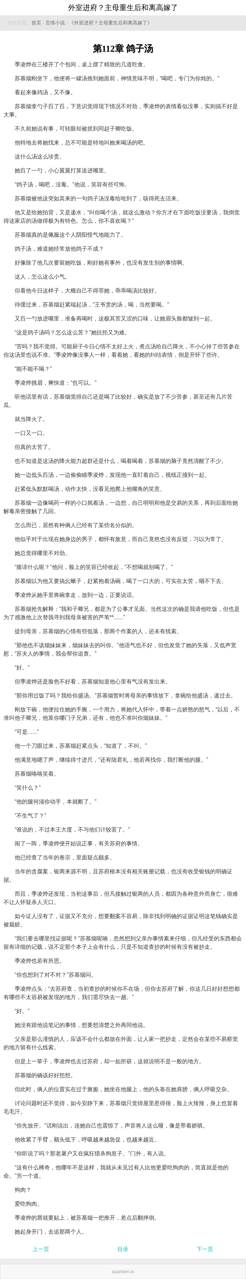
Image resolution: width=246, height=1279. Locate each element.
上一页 (40, 1249)
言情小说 (55, 22)
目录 (122, 1249)
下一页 (204, 1249)
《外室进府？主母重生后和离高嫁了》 (110, 22)
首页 (36, 22)
